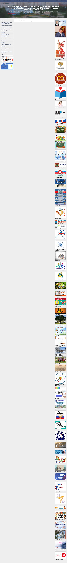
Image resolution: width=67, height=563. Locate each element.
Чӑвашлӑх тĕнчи (60, 363)
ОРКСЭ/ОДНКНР (4, 56)
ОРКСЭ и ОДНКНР (60, 311)
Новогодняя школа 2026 (60, 539)
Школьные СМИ (60, 454)
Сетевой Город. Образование (60, 222)
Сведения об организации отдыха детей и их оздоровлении (6, 23)
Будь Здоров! (3, 46)
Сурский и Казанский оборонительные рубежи (60, 354)
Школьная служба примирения (60, 519)
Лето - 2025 (60, 289)
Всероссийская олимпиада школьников (60, 113)
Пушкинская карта (60, 425)
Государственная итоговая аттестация (60, 123)
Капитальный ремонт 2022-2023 (60, 471)
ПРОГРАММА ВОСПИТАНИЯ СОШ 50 (60, 409)
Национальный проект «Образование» (60, 93)
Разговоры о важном (60, 477)
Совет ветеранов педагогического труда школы (6, 52)
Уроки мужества (60, 419)
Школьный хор (60, 460)
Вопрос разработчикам (26, 0)
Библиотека (3, 42)
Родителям (3, 32)
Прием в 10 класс (60, 148)
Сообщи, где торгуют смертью (60, 187)
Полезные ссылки (4, 40)
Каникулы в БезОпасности (60, 276)
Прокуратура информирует (60, 165)
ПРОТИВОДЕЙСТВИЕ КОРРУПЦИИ (60, 174)
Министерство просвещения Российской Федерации (60, 66)
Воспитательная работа (5, 34)
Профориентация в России (60, 266)
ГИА (2, 54)
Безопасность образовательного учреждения (6, 27)
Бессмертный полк (60, 371)
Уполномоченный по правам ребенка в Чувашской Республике (60, 104)
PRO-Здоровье (60, 335)
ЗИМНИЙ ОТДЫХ (60, 525)
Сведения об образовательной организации (6, 20)
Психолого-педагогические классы (60, 156)
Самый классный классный (60, 509)
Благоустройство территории (6, 44)
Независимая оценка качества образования (60, 249)
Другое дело (60, 398)
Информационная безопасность (6, 25)
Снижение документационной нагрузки (60, 546)
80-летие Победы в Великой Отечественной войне (60, 58)
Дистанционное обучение (60, 227)
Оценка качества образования (60, 235)
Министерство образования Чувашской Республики (60, 79)
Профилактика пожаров (60, 296)
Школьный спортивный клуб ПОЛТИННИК (60, 491)
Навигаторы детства (60, 505)
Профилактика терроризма (60, 559)
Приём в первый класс (60, 138)
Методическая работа (4, 36)
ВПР (60, 133)
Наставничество (60, 256)
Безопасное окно (60, 205)
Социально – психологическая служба (6, 38)
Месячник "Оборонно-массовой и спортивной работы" (60, 345)
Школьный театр (60, 436)
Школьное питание (60, 213)
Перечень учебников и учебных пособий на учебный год (6, 30)
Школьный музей (60, 445)
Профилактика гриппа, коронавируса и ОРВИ (60, 306)
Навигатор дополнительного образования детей (60, 379)
